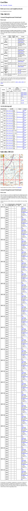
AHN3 (22, 82)
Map (1, 5)
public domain (21, 39)
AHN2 (19, 82)
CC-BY (19, 70)
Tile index (10, 5)
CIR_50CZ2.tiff (9, 113)
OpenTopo (20, 187)
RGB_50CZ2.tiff (9, 110)
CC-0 (22, 95)
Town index (5, 5)
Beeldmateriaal (20, 112)
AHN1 (16, 82)
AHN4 (1, 83)
